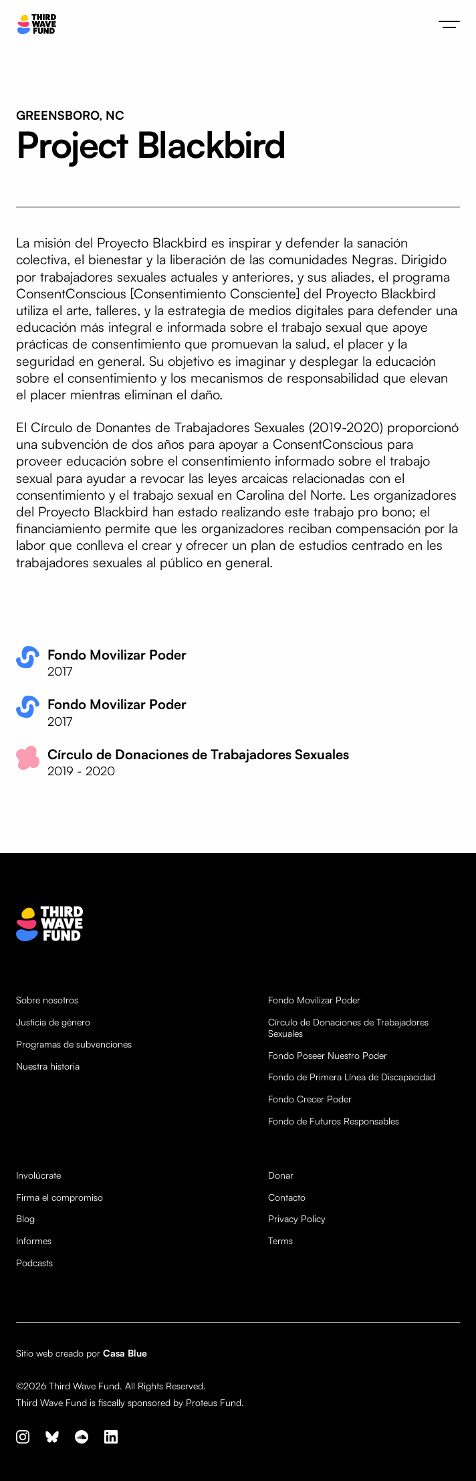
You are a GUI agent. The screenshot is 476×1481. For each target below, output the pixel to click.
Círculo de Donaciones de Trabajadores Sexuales (348, 1028)
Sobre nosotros (47, 1000)
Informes (33, 1241)
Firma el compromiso (59, 1197)
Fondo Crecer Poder (310, 1099)
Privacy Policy (297, 1218)
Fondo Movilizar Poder (314, 1000)
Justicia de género (53, 1022)
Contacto (287, 1197)
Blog (25, 1218)
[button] (449, 24)
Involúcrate (38, 1175)
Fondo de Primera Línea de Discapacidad (351, 1077)
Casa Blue (125, 1353)
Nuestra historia (48, 1066)
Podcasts (34, 1263)
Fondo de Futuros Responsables (333, 1121)
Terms (280, 1241)
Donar (280, 1175)
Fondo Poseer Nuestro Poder (327, 1055)
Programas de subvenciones (74, 1044)
